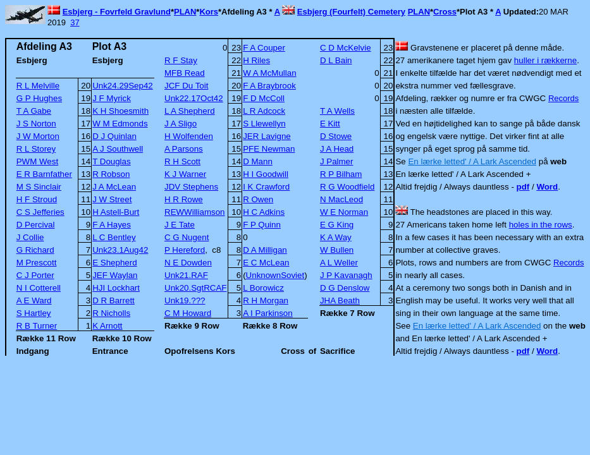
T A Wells (337, 111)
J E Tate (179, 224)
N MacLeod (341, 199)
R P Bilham (341, 174)
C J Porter (35, 275)
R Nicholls (111, 313)
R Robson (111, 174)
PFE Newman (269, 149)
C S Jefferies (40, 212)
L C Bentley (113, 237)
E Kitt (330, 123)
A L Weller (339, 262)
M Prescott (36, 262)
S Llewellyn (264, 123)
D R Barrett (113, 300)
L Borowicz (263, 288)
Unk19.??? (184, 300)
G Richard (35, 250)
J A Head (336, 149)
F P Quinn (262, 224)
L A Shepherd (189, 111)
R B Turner (36, 326)
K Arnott (107, 326)
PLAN (185, 11)
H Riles (256, 60)
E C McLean (266, 262)
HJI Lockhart (116, 288)
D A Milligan (265, 250)
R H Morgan (265, 300)
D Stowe (336, 136)
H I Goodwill (265, 174)
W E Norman (344, 212)
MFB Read (184, 73)
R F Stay (180, 60)
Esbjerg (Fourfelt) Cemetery (351, 11)
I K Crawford (266, 186)
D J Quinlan (114, 136)
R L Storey (36, 149)
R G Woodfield (347, 186)
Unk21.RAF (186, 275)
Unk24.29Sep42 (122, 85)
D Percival (35, 224)
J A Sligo (180, 123)
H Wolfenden (188, 136)
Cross (445, 11)
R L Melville (37, 85)
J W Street (112, 199)
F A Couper (264, 47)
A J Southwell (117, 149)
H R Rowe (183, 199)
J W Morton (37, 136)
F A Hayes (111, 224)
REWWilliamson (194, 212)
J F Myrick (111, 98)
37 (74, 22)
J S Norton (36, 123)
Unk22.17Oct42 (193, 98)
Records (563, 98)
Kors (208, 11)
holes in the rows (540, 224)
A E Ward (34, 300)
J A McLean (114, 186)
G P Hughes (39, 98)
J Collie (30, 237)
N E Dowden (188, 262)
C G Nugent (186, 237)
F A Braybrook (269, 85)
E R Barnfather (44, 174)
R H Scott (182, 161)
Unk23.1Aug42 (120, 250)
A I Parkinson (268, 313)
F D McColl (264, 98)
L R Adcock (264, 111)
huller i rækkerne (545, 60)
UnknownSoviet (275, 275)
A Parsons (183, 149)
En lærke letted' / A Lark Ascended (472, 161)
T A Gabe (33, 111)
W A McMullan (269, 73)
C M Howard (187, 313)
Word (547, 186)
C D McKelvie (345, 47)
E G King (336, 224)
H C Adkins (264, 212)
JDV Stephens (191, 186)
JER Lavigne (267, 136)
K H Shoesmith (120, 111)
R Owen (258, 199)
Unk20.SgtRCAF (195, 288)
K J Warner (185, 174)
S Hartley (33, 313)
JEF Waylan (114, 275)
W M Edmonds (119, 123)
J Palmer (336, 161)
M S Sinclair (38, 186)
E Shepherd (114, 262)
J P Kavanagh (346, 275)
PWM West (37, 161)
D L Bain (336, 60)
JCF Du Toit (186, 85)
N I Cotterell (38, 288)
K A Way (336, 237)
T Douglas (111, 161)
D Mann (258, 161)
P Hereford (184, 250)
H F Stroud (36, 199)
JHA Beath (340, 300)
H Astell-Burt (115, 212)
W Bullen (336, 250)
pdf (523, 186)
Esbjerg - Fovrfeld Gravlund (117, 11)
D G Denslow (345, 288)
